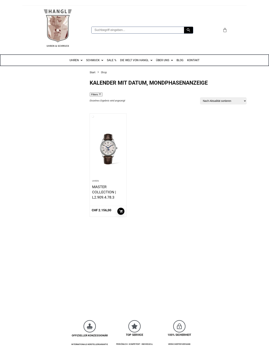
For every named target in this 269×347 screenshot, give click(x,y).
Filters (96, 94)
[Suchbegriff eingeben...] (138, 30)
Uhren (95, 181)
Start (92, 72)
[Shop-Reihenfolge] (223, 100)
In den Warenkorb (121, 211)
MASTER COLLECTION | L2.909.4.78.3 (104, 192)
